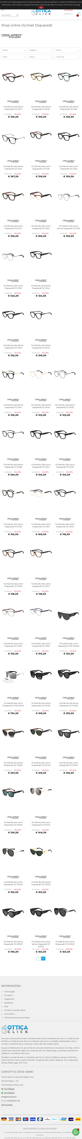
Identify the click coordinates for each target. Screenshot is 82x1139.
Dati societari (6, 1105)
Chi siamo (8, 995)
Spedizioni (8, 1003)
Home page (9, 992)
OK (41, 7)
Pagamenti (9, 999)
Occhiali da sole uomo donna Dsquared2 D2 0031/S (41, 944)
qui (79, 5)
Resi (6, 1006)
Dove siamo (9, 1014)
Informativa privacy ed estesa (17, 1018)
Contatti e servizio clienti (14, 1010)
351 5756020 (68, 10)
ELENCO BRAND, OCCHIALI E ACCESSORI (39, 1128)
